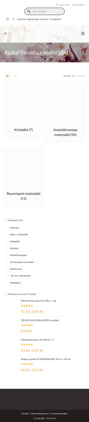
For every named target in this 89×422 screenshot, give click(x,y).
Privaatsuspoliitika (59, 413)
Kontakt (25, 413)
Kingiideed (15, 282)
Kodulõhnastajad (18, 255)
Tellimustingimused (40, 413)
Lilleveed (14, 227)
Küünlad (14, 248)
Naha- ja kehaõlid (19, 234)
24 (73, 76)
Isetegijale (15, 241)
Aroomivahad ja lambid (22, 262)
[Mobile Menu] (83, 33)
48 (78, 76)
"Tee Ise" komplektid (20, 275)
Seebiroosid (16, 269)
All (82, 76)
